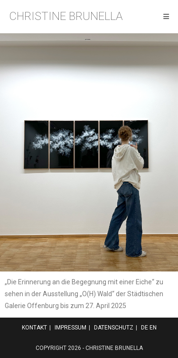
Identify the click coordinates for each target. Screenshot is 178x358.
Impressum (70, 327)
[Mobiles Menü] (166, 16)
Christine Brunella (66, 16)
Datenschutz (113, 327)
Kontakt (34, 327)
